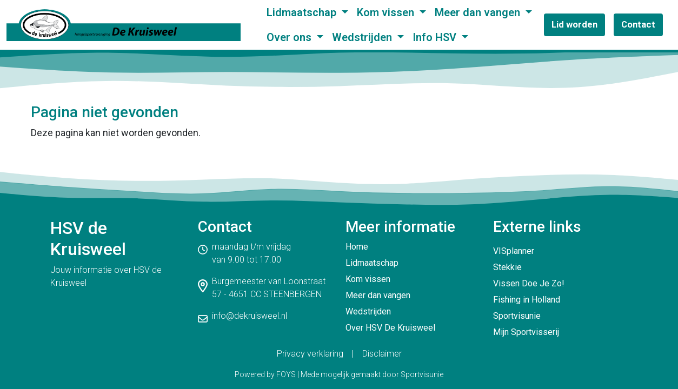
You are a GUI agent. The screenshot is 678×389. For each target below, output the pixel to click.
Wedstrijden (363, 37)
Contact (638, 24)
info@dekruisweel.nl (249, 316)
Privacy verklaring (310, 353)
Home (356, 247)
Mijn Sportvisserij (526, 332)
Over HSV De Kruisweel (390, 328)
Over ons (290, 37)
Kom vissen (387, 12)
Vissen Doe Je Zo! (528, 283)
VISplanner (513, 251)
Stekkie (507, 267)
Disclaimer (382, 353)
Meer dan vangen (479, 12)
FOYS (286, 374)
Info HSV (436, 37)
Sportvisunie (517, 316)
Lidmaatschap (303, 12)
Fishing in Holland (526, 299)
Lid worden (574, 24)
